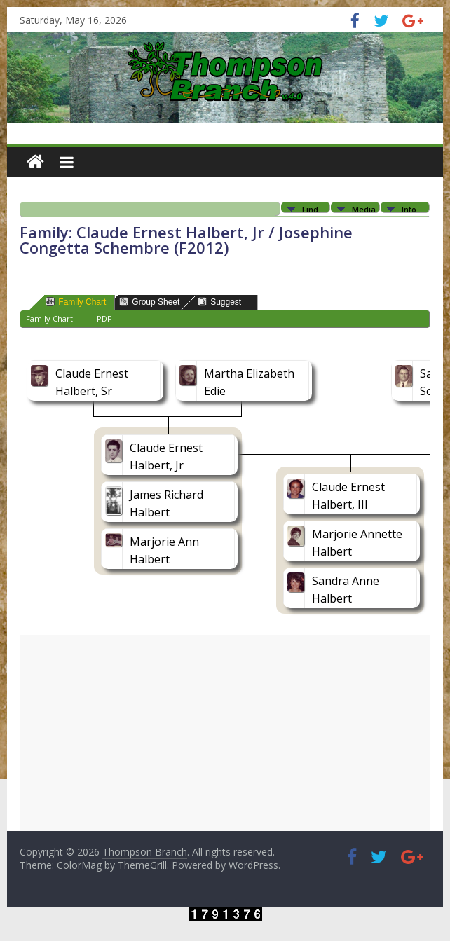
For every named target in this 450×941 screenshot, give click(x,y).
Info (409, 208)
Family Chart (76, 301)
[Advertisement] (225, 733)
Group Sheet (149, 301)
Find (310, 208)
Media (364, 208)
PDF (104, 318)
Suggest (219, 301)
